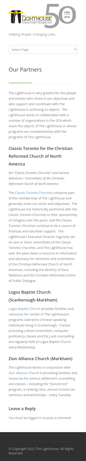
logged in (35, 418)
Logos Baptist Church (24, 308)
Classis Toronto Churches (34, 192)
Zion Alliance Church (24, 373)
